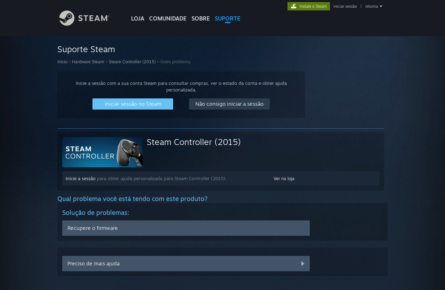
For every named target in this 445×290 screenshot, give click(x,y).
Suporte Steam (86, 49)
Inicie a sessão (81, 178)
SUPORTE (228, 18)
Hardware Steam (88, 61)
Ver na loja (284, 178)
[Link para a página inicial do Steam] (89, 24)
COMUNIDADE (168, 18)
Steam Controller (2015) (132, 61)
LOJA (137, 18)
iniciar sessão (345, 6)
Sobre (201, 18)
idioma (371, 6)
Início (62, 61)
